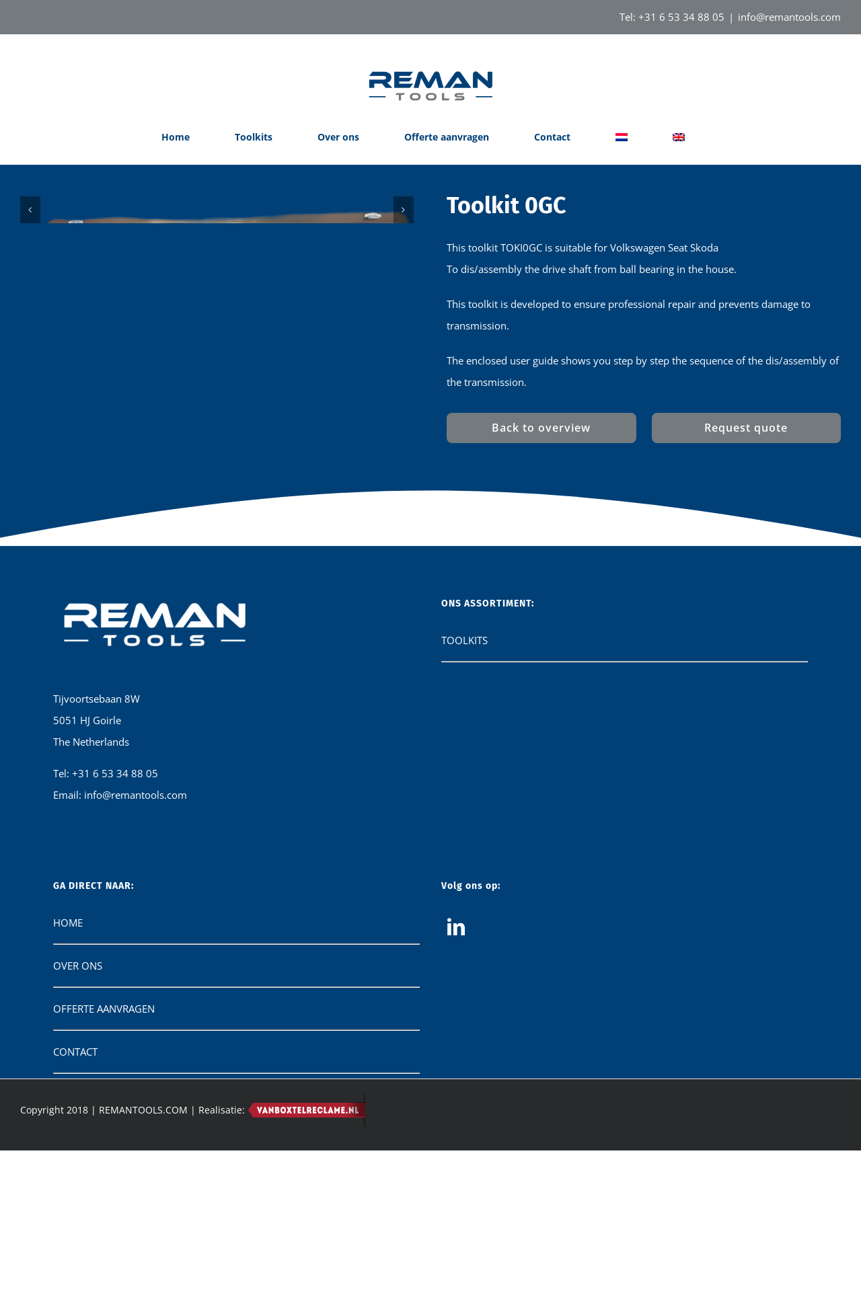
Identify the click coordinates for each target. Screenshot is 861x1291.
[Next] (404, 451)
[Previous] (30, 451)
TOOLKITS (464, 929)
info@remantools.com (789, 17)
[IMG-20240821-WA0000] (217, 449)
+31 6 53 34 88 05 (681, 17)
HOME (68, 1211)
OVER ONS (77, 1254)
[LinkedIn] (456, 1215)
